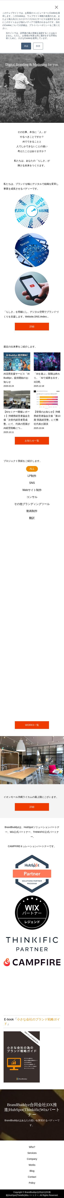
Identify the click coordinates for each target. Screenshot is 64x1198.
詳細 (32, 326)
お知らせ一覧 (32, 440)
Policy (32, 1182)
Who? (32, 1147)
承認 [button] (26, 46)
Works (32, 1165)
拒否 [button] (38, 46)
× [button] (56, 7)
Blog (32, 1171)
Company (32, 1159)
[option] (32, 66)
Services (32, 1153)
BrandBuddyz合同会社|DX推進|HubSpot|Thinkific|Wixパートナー (32, 1109)
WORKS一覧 (32, 725)
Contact (32, 1176)
